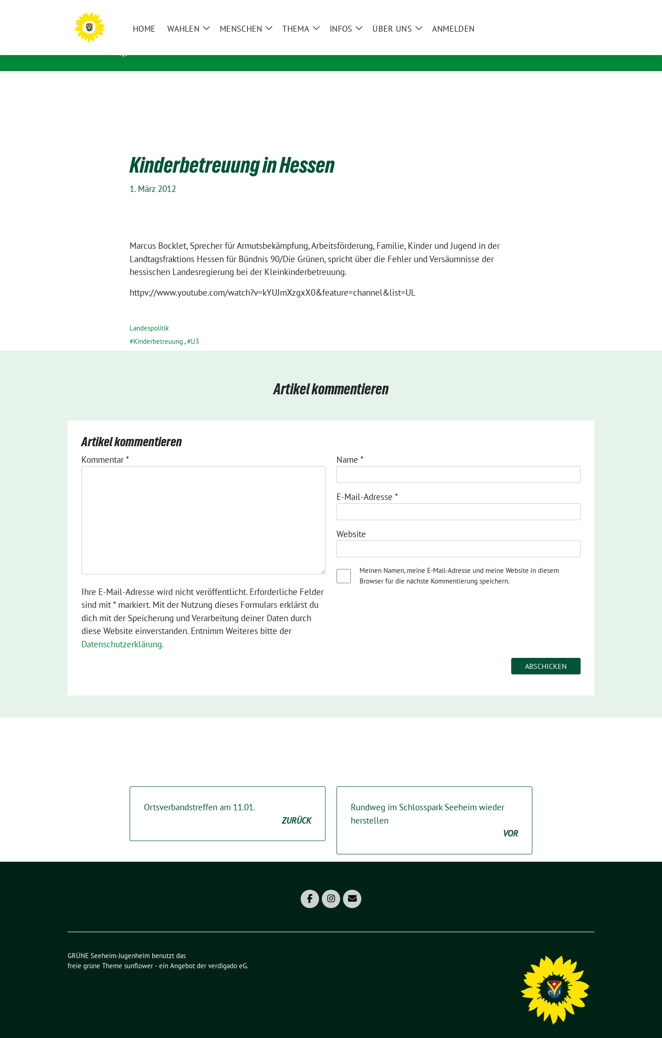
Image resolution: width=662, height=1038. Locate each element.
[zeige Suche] (578, 11)
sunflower (138, 951)
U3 (195, 327)
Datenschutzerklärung (121, 629)
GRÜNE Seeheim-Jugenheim (208, 46)
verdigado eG (227, 951)
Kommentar (105, 445)
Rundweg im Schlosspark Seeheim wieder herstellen (434, 806)
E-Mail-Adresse (367, 482)
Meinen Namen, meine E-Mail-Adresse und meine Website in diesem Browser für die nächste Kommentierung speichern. (459, 561)
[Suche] (565, 11)
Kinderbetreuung (158, 327)
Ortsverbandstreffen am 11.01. (227, 800)
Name (350, 445)
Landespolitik (149, 313)
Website (351, 519)
